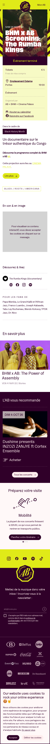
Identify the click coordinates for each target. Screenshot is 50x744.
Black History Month (15, 131)
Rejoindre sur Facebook (19, 115)
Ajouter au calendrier (18, 111)
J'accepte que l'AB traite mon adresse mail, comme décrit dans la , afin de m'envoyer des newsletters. (25, 619)
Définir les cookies (32, 737)
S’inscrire (44, 609)
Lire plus (11, 175)
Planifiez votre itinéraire (25, 537)
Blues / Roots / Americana (22, 189)
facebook (16, 558)
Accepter (13, 737)
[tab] (23, 542)
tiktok (41, 558)
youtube (25, 558)
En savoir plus (28, 730)
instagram (9, 558)
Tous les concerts (25, 474)
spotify (33, 558)
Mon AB (41, 4)
